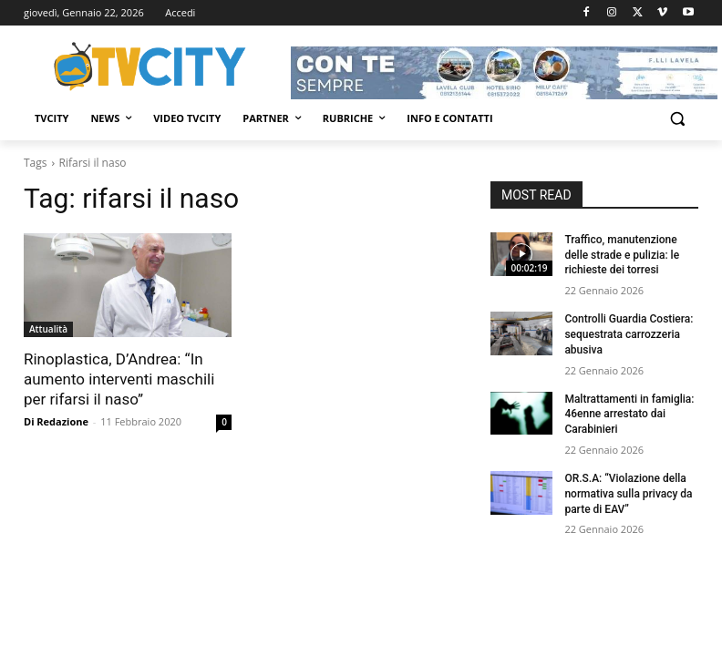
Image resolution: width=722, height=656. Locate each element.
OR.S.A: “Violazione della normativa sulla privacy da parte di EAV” (628, 494)
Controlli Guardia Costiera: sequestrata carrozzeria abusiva (628, 334)
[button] (676, 118)
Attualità (48, 329)
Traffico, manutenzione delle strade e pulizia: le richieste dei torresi (621, 255)
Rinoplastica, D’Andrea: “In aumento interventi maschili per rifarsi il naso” (119, 379)
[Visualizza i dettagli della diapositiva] (504, 72)
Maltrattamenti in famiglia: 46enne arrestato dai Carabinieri (629, 414)
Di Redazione (56, 421)
